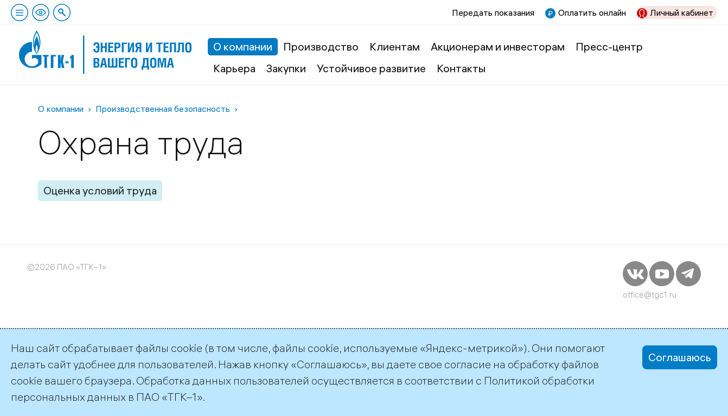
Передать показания (493, 12)
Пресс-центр (609, 46)
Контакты (461, 68)
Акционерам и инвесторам (498, 46)
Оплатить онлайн (592, 12)
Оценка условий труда (100, 190)
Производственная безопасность (162, 108)
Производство (321, 46)
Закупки (286, 68)
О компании (242, 46)
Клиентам (394, 46)
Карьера (234, 68)
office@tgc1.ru (649, 294)
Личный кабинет (681, 12)
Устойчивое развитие (371, 68)
